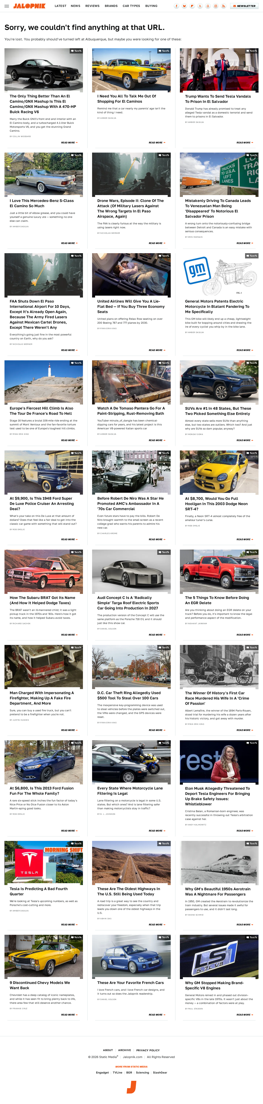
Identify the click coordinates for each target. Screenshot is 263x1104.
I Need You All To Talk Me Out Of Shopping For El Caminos (126, 99)
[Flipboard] (192, 6)
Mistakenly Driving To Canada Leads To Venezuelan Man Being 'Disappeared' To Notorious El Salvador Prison (218, 208)
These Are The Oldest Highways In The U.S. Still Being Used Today (128, 891)
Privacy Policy (148, 1050)
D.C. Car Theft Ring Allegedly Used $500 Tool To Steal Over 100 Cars (129, 695)
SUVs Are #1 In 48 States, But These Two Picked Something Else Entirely (218, 411)
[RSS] (223, 6)
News (75, 6)
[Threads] (208, 6)
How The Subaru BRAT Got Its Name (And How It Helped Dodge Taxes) (42, 600)
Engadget (102, 1072)
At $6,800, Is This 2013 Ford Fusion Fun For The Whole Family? (42, 791)
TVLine (117, 1072)
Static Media (108, 1057)
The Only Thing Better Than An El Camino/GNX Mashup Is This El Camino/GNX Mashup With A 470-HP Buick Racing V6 (43, 104)
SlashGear (160, 1072)
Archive (124, 1050)
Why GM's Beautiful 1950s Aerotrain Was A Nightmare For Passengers (217, 891)
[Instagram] (216, 6)
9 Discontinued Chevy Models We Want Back (40, 985)
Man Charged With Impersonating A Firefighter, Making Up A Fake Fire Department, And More (42, 698)
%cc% (78, 50)
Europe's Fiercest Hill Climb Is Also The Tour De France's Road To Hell (41, 411)
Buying (151, 6)
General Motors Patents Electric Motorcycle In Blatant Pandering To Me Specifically (217, 306)
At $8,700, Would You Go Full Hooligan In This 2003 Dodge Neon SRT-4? (216, 503)
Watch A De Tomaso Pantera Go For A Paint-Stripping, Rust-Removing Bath (131, 411)
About (108, 1050)
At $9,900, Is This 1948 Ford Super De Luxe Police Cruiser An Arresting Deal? (42, 503)
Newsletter (244, 6)
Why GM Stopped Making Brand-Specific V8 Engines (214, 985)
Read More (68, 142)
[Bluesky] (184, 6)
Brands (111, 6)
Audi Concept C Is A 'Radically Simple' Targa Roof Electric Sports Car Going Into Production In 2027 (128, 602)
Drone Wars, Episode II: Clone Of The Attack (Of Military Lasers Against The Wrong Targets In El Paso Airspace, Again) (130, 208)
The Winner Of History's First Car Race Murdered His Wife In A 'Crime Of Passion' (217, 698)
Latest (60, 6)
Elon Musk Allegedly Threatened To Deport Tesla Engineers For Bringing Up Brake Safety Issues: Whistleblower (217, 796)
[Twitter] (200, 6)
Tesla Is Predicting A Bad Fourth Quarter (39, 891)
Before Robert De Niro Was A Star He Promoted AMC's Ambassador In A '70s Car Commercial (130, 503)
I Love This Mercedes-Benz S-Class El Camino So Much (42, 203)
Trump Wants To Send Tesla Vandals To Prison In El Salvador (218, 99)
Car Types (131, 6)
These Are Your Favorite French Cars (130, 982)
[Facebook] (176, 6)
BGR (129, 1072)
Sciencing (142, 1072)
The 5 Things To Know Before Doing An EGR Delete (217, 600)
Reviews (92, 6)
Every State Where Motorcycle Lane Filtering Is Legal (130, 791)
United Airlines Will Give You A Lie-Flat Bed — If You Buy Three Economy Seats (131, 306)
